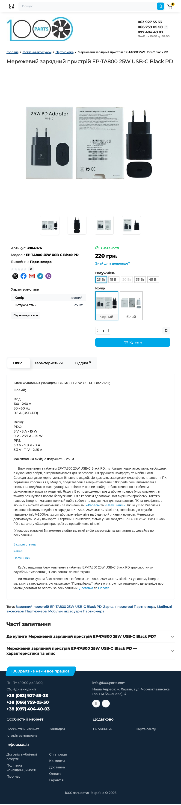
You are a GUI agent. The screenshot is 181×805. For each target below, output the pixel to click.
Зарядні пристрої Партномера (129, 607)
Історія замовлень (21, 735)
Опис (17, 363)
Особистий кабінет (22, 729)
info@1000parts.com (108, 683)
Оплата (55, 774)
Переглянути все (25, 315)
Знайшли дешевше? (112, 263)
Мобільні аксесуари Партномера (76, 611)
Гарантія (56, 780)
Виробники (103, 729)
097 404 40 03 (150, 32)
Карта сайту (146, 729)
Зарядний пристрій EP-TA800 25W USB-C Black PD (59, 607)
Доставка (57, 767)
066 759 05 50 (150, 27)
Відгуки (83, 363)
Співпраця (58, 754)
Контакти (57, 761)
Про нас (13, 776)
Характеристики (49, 363)
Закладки (57, 729)
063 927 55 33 (150, 22)
